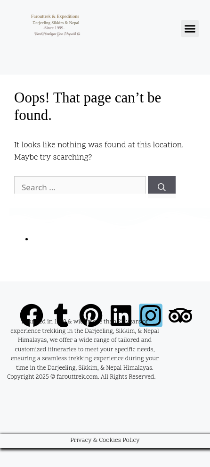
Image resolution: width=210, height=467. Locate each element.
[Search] (162, 187)
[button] (190, 29)
